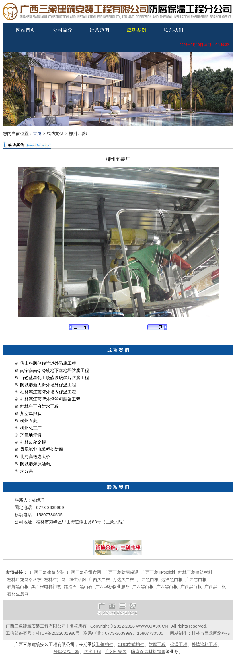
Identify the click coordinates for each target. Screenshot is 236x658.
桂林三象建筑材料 (195, 572)
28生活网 (77, 579)
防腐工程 (157, 644)
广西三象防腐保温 (121, 572)
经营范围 (99, 30)
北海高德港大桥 (35, 456)
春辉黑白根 (18, 586)
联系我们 (173, 30)
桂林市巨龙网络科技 (211, 633)
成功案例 (136, 30)
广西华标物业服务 (112, 586)
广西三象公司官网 (84, 572)
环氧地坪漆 (31, 435)
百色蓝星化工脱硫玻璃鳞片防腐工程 (54, 377)
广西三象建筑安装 (47, 572)
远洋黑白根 (172, 579)
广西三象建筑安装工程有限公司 (36, 626)
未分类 (26, 470)
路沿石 (70, 586)
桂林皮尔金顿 (33, 442)
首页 (37, 133)
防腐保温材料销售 (148, 651)
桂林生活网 (55, 579)
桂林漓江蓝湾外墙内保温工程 (48, 391)
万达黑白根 (123, 579)
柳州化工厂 (31, 427)
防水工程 (92, 651)
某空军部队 (31, 413)
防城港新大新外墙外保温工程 (48, 384)
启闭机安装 (116, 651)
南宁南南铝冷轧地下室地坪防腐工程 (54, 370)
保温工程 (178, 644)
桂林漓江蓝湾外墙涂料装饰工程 (50, 399)
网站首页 (25, 30)
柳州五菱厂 (31, 420)
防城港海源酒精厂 (37, 463)
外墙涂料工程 (204, 644)
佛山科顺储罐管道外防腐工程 (48, 363)
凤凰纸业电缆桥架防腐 (41, 449)
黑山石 (86, 586)
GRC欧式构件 (131, 644)
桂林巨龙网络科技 (24, 579)
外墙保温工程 (66, 651)
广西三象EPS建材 (158, 572)
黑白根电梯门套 (46, 586)
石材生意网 (18, 593)
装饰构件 (104, 644)
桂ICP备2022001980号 (58, 633)
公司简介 (62, 30)
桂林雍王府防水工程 (39, 406)
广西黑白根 (99, 579)
